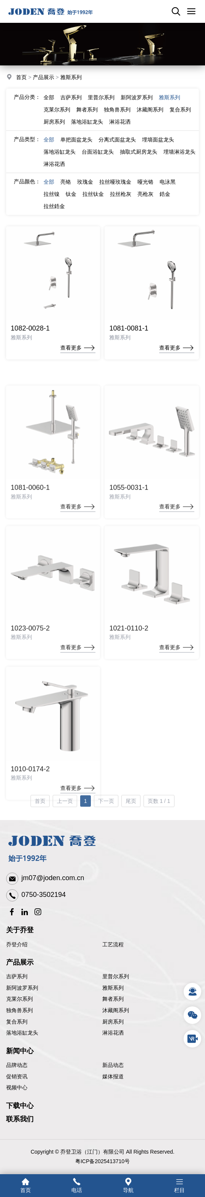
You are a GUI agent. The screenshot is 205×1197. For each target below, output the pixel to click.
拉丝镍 (52, 200)
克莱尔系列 (57, 115)
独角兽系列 (117, 115)
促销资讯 (16, 1076)
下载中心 (20, 1106)
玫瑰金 (85, 187)
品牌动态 (16, 1065)
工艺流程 (113, 944)
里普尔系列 (101, 103)
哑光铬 (145, 187)
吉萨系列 (71, 103)
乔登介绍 (16, 944)
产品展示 (43, 78)
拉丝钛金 (93, 200)
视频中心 (16, 1087)
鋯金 (165, 200)
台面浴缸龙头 (98, 157)
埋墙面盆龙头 (158, 145)
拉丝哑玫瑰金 (115, 187)
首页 (21, 78)
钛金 (71, 200)
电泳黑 (168, 187)
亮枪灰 (145, 200)
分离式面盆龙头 (117, 145)
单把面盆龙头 (76, 145)
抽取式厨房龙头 (138, 157)
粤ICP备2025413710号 (102, 1161)
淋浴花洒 (120, 127)
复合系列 (180, 115)
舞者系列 (87, 115)
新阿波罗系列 (137, 103)
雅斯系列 (71, 78)
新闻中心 (20, 1051)
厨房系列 (54, 127)
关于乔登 (20, 930)
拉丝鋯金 (54, 212)
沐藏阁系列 (150, 115)
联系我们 (20, 1119)
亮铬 (65, 187)
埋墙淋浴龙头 (179, 157)
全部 (49, 103)
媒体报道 (113, 1076)
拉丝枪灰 (120, 200)
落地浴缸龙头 (87, 127)
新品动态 (113, 1065)
